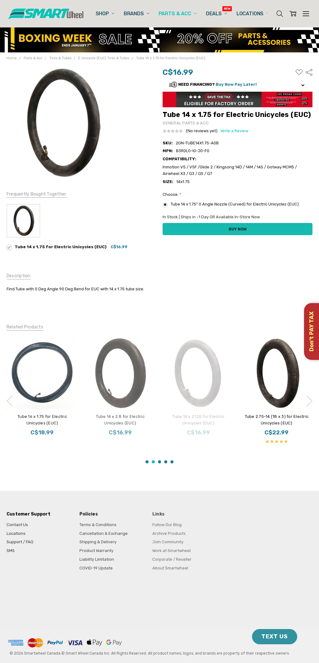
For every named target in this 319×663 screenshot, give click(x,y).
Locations (252, 14)
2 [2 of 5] (153, 462)
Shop (105, 14)
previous (9, 401)
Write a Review (234, 131)
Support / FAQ (20, 542)
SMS (11, 550)
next (309, 401)
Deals (216, 14)
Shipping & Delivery (98, 542)
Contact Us (17, 524)
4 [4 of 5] (166, 462)
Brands (136, 14)
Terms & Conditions (98, 524)
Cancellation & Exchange (103, 533)
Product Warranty (96, 550)
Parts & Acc (178, 14)
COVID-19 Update (96, 568)
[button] (237, 84)
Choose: (172, 194)
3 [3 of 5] (159, 462)
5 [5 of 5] (172, 462)
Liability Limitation (96, 559)
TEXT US (274, 636)
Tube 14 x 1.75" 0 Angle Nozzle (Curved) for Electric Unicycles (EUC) (235, 204)
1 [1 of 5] (147, 462)
